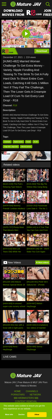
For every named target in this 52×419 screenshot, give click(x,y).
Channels (32, 391)
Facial (28, 142)
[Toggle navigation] (4, 4)
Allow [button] (37, 415)
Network (35, 394)
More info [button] (9, 415)
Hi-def (36, 142)
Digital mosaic (18, 142)
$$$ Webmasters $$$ (26, 398)
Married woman (26, 146)
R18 (15, 105)
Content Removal (26, 401)
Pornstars (18, 394)
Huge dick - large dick (11, 146)
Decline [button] (21, 415)
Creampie (7, 142)
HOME (17, 391)
